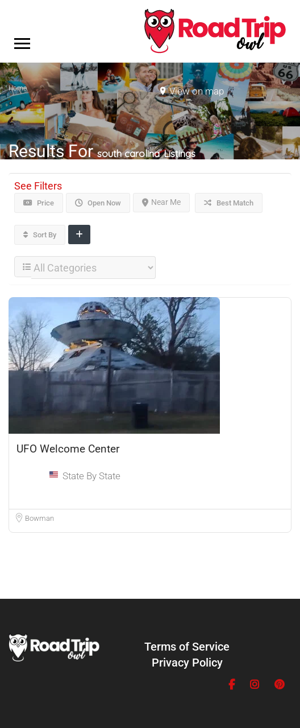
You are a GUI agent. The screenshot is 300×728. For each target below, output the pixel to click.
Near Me (161, 202)
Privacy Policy (187, 662)
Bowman (39, 518)
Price (38, 203)
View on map (196, 91)
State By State (91, 476)
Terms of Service (187, 646)
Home (18, 88)
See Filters (38, 186)
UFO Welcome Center (67, 448)
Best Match (228, 203)
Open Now (98, 203)
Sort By (39, 235)
